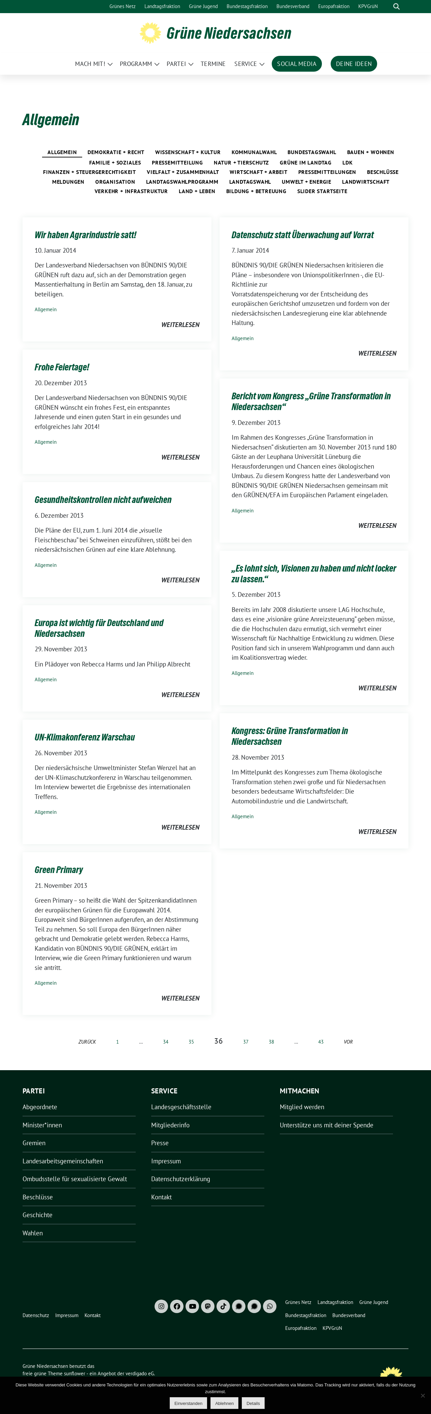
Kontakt (161, 1197)
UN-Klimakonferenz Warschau (85, 737)
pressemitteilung (177, 162)
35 (191, 1042)
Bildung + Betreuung (256, 191)
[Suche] (387, 6)
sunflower (74, 1373)
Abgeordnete (40, 1107)
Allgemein (62, 152)
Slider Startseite (322, 191)
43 (321, 1042)
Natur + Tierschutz (241, 162)
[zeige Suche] (396, 6)
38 (271, 1042)
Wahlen (33, 1233)
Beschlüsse (383, 172)
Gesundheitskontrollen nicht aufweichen (103, 499)
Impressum (166, 1161)
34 (165, 1042)
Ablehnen (224, 1403)
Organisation (115, 181)
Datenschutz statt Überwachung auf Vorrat (303, 234)
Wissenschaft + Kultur (188, 152)
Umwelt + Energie (306, 181)
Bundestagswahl (312, 152)
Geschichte (38, 1215)
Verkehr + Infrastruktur (131, 191)
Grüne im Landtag (306, 162)
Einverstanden (188, 1403)
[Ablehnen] (422, 1395)
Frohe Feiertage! (62, 367)
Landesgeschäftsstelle (181, 1107)
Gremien (34, 1143)
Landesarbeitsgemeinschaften (63, 1161)
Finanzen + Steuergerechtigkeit (89, 172)
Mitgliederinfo (170, 1125)
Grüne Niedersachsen (229, 33)
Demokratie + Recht (116, 152)
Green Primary (59, 869)
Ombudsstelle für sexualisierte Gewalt (75, 1179)
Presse (160, 1143)
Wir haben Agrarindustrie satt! (85, 234)
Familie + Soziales (115, 162)
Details (253, 1403)
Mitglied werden (302, 1107)
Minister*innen (42, 1125)
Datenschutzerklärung (180, 1179)
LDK (347, 162)
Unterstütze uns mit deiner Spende (326, 1125)
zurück (87, 1042)
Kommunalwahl (254, 152)
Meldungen (68, 181)
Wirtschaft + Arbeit (258, 172)
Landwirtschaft (366, 181)
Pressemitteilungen (327, 172)
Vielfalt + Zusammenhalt (183, 172)
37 (245, 1042)
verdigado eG (140, 1373)
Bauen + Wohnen (370, 152)
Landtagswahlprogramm (182, 181)
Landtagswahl (250, 181)
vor (348, 1042)
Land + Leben (197, 191)
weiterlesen (180, 325)
